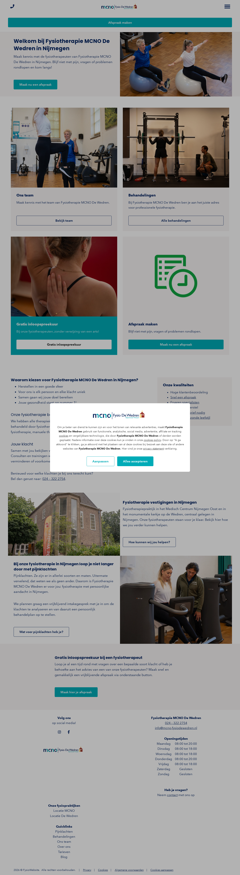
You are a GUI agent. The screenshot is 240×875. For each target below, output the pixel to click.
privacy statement (153, 448)
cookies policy (152, 440)
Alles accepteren (135, 461)
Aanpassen (100, 461)
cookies (63, 435)
